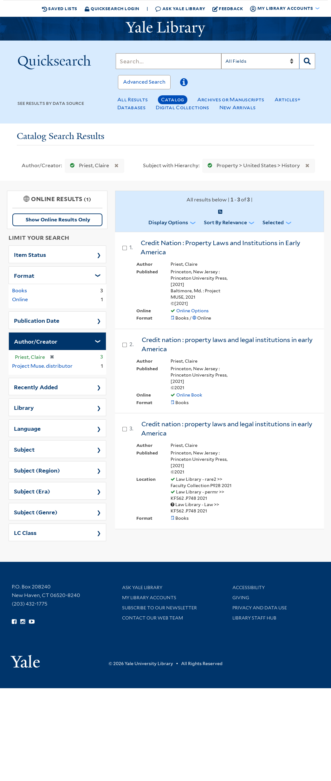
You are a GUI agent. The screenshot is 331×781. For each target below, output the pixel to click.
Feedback (227, 8)
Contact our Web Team (152, 617)
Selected (273, 222)
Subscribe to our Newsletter (159, 607)
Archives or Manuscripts (230, 100)
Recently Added (36, 386)
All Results (132, 100)
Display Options (168, 222)
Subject (24, 449)
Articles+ (288, 100)
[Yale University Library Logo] (165, 28)
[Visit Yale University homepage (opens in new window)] (25, 659)
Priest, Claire (88, 165)
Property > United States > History (252, 165)
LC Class (25, 532)
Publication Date (36, 320)
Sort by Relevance (225, 222)
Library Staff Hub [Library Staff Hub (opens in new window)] (254, 617)
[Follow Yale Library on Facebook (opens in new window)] (14, 622)
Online (20, 299)
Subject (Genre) (35, 512)
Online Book (189, 394)
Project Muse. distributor (42, 366)
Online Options (192, 310)
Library (24, 407)
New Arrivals (237, 108)
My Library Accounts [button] (282, 8)
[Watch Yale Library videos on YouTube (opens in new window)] (32, 622)
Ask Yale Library (180, 8)
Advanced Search (144, 82)
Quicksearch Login (112, 8)
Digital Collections (182, 108)
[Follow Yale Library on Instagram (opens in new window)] (22, 622)
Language (27, 428)
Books (19, 291)
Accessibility (248, 587)
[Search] (168, 61)
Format (24, 275)
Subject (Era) (32, 491)
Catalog (172, 100)
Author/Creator (35, 341)
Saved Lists (59, 8)
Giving (240, 597)
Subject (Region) (37, 470)
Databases (131, 108)
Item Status (30, 254)
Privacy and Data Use (259, 607)
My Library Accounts (149, 597)
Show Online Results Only (58, 220)
